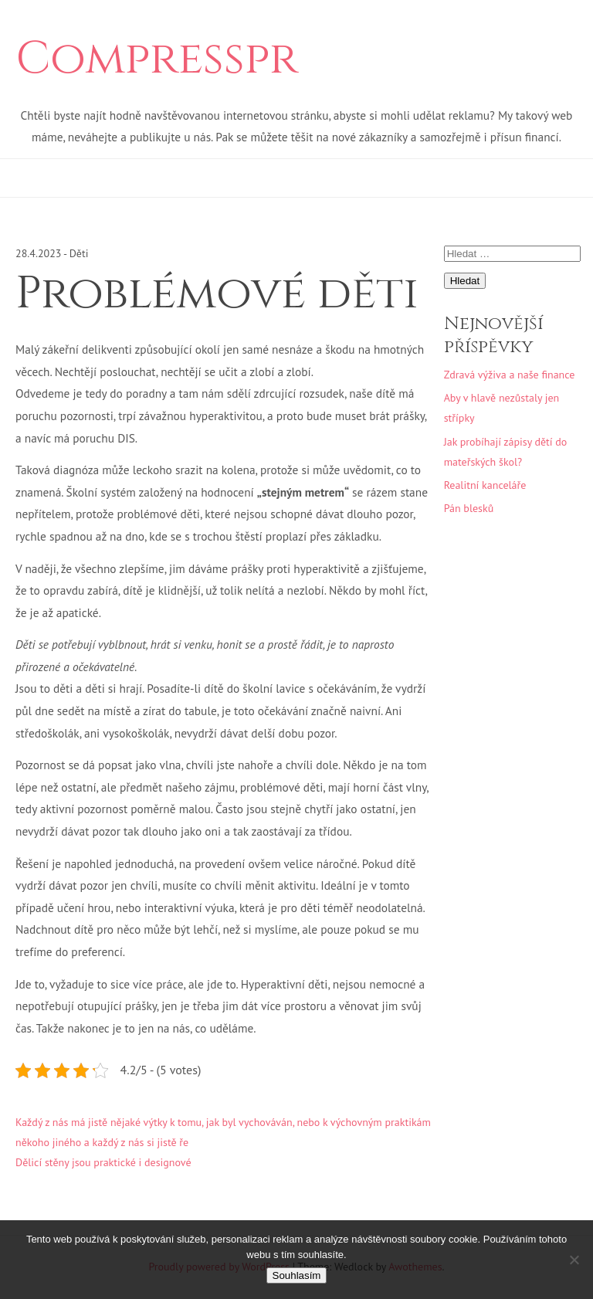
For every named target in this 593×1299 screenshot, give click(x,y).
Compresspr (156, 59)
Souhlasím (297, 1275)
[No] (573, 1259)
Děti (79, 253)
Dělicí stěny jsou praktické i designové (103, 1162)
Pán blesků (469, 508)
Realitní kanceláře (485, 485)
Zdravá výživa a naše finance (509, 375)
